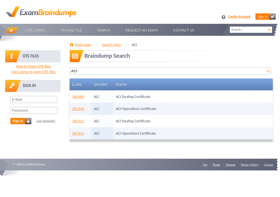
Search (103, 30)
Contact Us (183, 30)
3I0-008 (78, 96)
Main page (83, 44)
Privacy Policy (249, 164)
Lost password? (46, 121)
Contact (268, 164)
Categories (35, 30)
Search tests (111, 44)
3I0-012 (78, 121)
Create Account (239, 17)
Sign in (266, 16)
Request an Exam (142, 30)
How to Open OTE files (33, 66)
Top (205, 164)
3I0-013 (78, 133)
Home (11, 30)
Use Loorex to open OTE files (33, 71)
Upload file (71, 30)
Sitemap (231, 164)
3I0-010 (78, 108)
